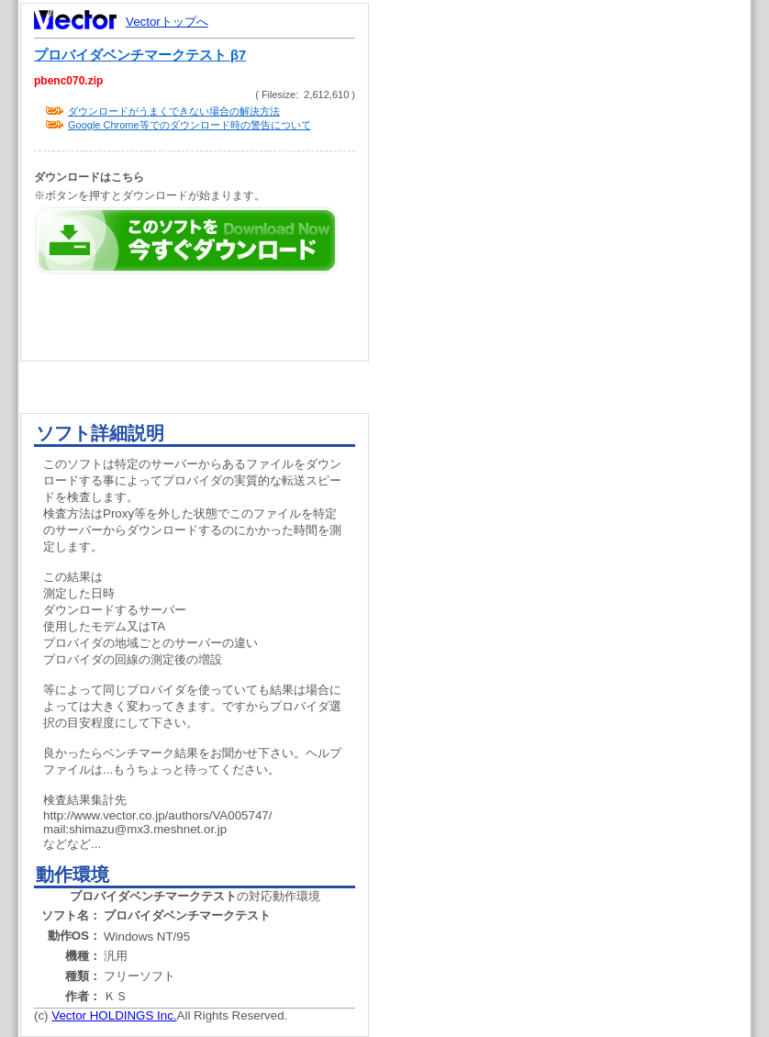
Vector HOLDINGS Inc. (113, 1015)
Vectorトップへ (167, 21)
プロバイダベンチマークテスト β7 (140, 55)
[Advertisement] (508, 130)
